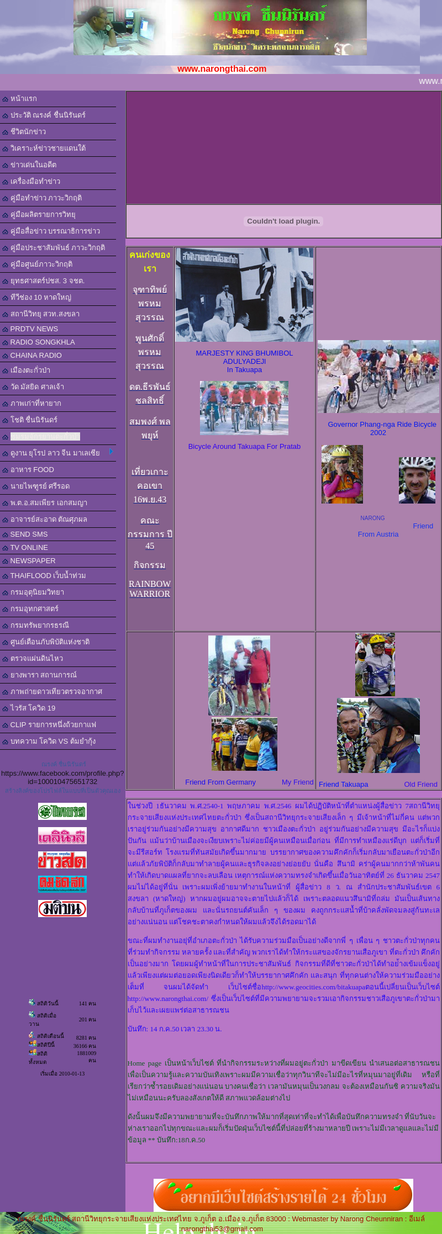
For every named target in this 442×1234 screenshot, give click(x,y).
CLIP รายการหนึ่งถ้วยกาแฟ (49, 725)
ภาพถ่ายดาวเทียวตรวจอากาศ (52, 691)
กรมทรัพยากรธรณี (35, 625)
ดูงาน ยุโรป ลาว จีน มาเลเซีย (57, 452)
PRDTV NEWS (30, 329)
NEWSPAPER (29, 561)
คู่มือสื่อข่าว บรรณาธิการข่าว (51, 231)
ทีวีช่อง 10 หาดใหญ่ (36, 297)
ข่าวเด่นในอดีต (29, 165)
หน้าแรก (19, 98)
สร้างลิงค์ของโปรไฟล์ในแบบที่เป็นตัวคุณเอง (62, 790)
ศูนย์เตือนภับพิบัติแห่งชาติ (46, 642)
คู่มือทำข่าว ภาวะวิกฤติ (42, 198)
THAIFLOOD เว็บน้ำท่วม (44, 575)
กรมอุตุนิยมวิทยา (33, 592)
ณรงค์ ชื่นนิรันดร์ (63, 764)
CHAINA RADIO (32, 355)
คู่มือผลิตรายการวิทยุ (39, 214)
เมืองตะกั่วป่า (26, 370)
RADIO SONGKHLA (38, 342)
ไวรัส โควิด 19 (28, 708)
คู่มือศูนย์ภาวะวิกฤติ (37, 264)
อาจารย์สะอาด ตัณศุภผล (44, 519)
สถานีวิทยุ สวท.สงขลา (41, 314)
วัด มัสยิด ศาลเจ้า (33, 387)
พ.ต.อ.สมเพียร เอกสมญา (44, 503)
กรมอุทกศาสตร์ (30, 609)
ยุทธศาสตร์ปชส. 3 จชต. (43, 281)
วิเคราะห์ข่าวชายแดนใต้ (44, 148)
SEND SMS (25, 534)
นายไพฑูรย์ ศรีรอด (36, 486)
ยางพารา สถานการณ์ (39, 675)
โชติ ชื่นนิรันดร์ (29, 420)
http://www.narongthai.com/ (168, 998)
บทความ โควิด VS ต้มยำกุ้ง (49, 741)
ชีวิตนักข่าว (24, 132)
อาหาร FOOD (28, 469)
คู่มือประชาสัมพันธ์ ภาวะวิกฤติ (53, 247)
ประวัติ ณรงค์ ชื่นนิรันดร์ (44, 115)
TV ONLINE (25, 547)
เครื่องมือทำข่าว (31, 181)
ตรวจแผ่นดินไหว (32, 658)
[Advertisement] (285, 147)
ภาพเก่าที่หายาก (31, 403)
